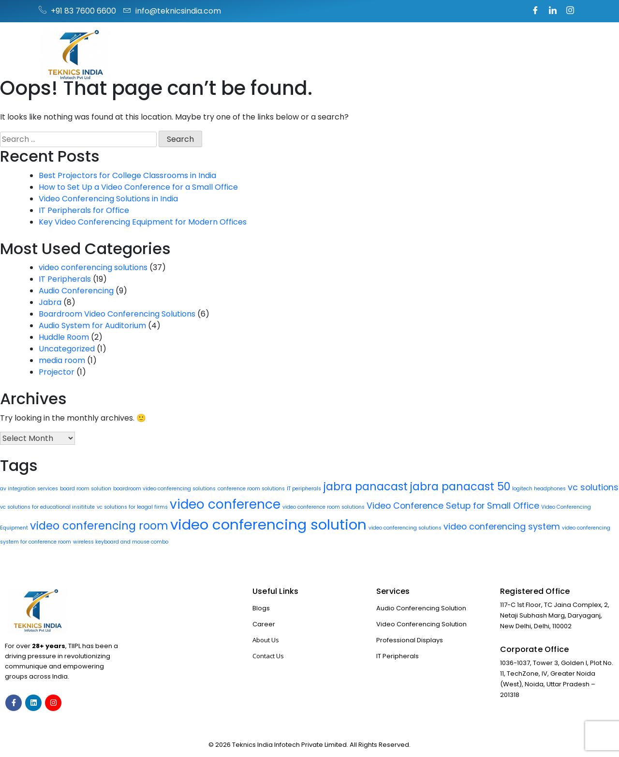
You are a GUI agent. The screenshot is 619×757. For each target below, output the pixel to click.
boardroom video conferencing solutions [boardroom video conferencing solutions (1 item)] (164, 488)
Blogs (261, 608)
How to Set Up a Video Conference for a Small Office (138, 187)
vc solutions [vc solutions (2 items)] (593, 487)
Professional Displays (409, 640)
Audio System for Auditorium (92, 325)
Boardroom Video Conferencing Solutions (117, 313)
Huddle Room (64, 337)
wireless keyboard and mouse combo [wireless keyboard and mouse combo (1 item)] (120, 541)
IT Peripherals (65, 279)
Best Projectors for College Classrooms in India (127, 175)
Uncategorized (67, 348)
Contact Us (268, 655)
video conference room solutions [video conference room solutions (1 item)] (323, 507)
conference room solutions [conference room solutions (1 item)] (251, 488)
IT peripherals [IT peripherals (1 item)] (304, 488)
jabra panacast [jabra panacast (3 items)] (365, 486)
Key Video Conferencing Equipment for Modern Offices (143, 221)
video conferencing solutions (93, 267)
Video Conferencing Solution (421, 624)
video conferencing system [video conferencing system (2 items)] (501, 526)
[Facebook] (535, 11)
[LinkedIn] (552, 11)
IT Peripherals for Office (84, 210)
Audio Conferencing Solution (421, 608)
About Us (265, 640)
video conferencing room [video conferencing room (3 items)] (99, 525)
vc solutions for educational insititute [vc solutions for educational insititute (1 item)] (47, 507)
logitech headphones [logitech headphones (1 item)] (539, 488)
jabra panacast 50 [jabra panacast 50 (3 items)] (460, 486)
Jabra (50, 302)
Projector (56, 372)
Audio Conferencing (76, 290)
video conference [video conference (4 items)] (225, 504)
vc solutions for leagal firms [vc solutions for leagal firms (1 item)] (132, 507)
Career (263, 624)
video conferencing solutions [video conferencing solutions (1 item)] (405, 527)
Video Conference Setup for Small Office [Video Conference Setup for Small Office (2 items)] (453, 506)
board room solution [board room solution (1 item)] (85, 488)
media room (62, 360)
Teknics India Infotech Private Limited (289, 744)
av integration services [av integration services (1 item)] (29, 488)
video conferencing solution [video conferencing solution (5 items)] (268, 524)
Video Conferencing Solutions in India (108, 198)
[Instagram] (570, 11)
